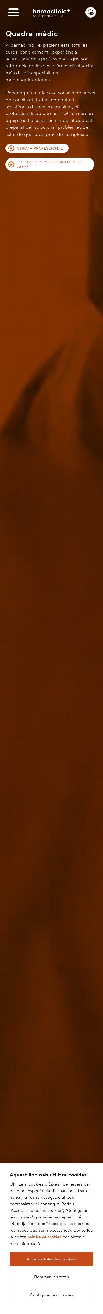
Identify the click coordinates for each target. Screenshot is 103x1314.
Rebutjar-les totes (51, 1277)
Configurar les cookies (51, 1295)
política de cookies (44, 1237)
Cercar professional (39, 148)
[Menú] (13, 12)
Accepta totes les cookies (52, 1259)
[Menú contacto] (90, 12)
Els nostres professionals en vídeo (48, 164)
